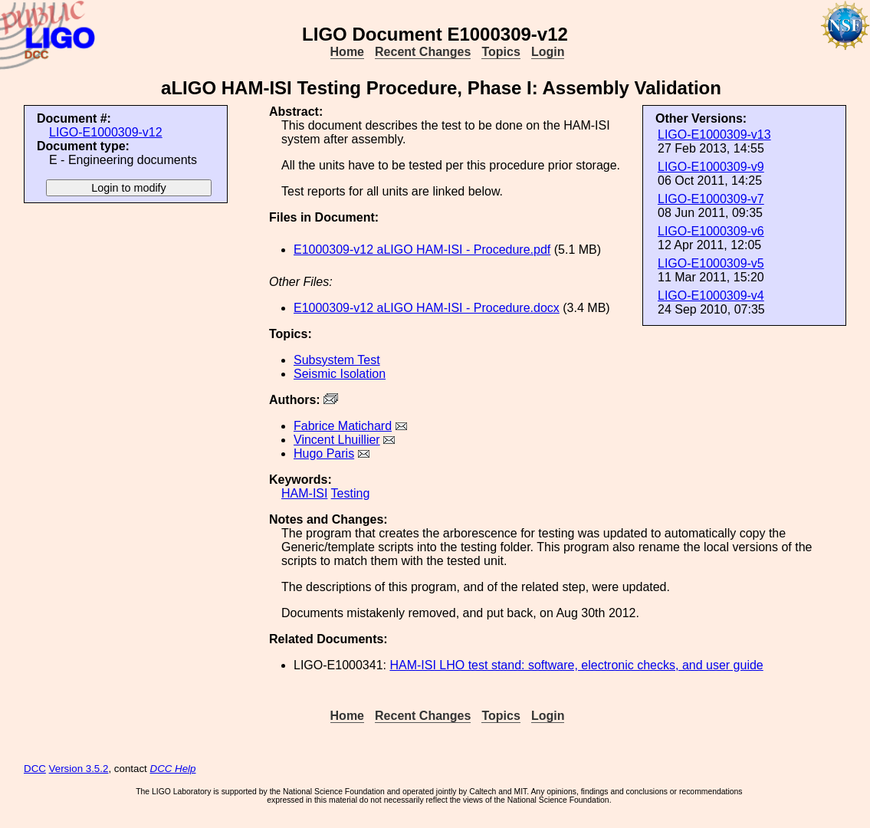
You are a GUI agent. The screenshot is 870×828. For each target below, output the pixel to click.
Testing (350, 493)
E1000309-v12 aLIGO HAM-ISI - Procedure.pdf (422, 249)
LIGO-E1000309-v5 (711, 263)
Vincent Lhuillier (337, 439)
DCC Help (173, 768)
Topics (500, 51)
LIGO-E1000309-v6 (711, 231)
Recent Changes (423, 51)
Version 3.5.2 (79, 768)
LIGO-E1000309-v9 (711, 166)
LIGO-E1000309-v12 (106, 132)
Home (347, 51)
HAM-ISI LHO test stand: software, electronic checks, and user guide (576, 665)
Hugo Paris (324, 453)
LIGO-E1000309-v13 (714, 134)
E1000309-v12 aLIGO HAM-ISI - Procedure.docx (427, 307)
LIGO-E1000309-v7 (711, 198)
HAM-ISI (304, 493)
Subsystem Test (337, 359)
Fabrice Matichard (343, 425)
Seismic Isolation (340, 373)
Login (548, 51)
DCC (35, 768)
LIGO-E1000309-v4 (711, 295)
